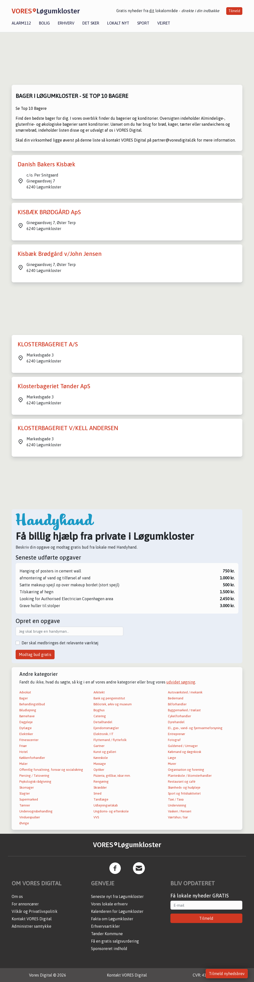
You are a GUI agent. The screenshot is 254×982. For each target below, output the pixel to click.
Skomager (26, 787)
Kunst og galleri (105, 752)
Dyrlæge (25, 728)
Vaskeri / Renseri (179, 811)
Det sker (90, 23)
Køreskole (101, 758)
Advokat (25, 692)
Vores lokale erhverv (109, 904)
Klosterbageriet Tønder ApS (54, 386)
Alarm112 (21, 23)
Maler (23, 764)
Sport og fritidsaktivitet (184, 793)
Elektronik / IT (104, 734)
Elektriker (26, 734)
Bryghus (99, 710)
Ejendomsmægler (106, 728)
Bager (23, 698)
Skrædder (100, 787)
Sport (143, 23)
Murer (172, 764)
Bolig (44, 23)
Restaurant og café (181, 781)
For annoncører (25, 904)
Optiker (99, 770)
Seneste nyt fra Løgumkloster (117, 896)
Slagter (24, 793)
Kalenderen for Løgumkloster (117, 911)
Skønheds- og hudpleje (184, 787)
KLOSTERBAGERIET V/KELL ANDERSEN (68, 428)
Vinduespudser (29, 817)
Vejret (163, 23)
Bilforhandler (177, 704)
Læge (172, 758)
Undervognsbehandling (36, 811)
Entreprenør (176, 734)
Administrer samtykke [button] (31, 926)
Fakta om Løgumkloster (112, 919)
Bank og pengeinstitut (109, 698)
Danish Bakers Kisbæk (46, 164)
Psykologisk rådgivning (35, 781)
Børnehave (27, 716)
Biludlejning (27, 710)
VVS (96, 817)
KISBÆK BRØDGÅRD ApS (49, 212)
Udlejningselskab (106, 805)
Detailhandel (103, 722)
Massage (100, 764)
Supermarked (28, 799)
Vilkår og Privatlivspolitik (35, 911)
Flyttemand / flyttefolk (110, 740)
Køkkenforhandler (32, 758)
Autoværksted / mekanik (185, 692)
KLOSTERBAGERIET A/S (48, 344)
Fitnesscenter (28, 740)
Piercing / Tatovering (34, 775)
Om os (17, 896)
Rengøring (101, 781)
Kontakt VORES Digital (32, 919)
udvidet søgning (180, 682)
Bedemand (175, 698)
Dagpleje (26, 722)
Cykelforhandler (179, 716)
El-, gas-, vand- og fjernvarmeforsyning (195, 728)
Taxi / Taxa (176, 799)
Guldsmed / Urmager (183, 746)
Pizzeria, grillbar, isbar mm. (112, 775)
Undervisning (177, 805)
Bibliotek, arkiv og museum (113, 704)
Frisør (23, 746)
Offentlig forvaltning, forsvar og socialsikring (51, 770)
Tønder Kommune (107, 933)
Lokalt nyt (118, 23)
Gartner (99, 746)
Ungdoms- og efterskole (111, 811)
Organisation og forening (186, 770)
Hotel (23, 752)
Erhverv (66, 23)
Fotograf (174, 740)
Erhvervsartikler (105, 926)
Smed (97, 793)
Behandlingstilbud (32, 704)
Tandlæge (101, 799)
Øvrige (24, 823)
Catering (100, 716)
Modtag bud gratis (35, 654)
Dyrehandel (176, 722)
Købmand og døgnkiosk (184, 752)
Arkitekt (99, 692)
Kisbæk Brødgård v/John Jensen (60, 253)
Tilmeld (234, 11)
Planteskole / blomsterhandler (190, 775)
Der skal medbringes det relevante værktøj (60, 643)
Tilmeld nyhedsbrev (227, 973)
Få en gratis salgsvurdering (115, 941)
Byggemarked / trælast (184, 710)
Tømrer (24, 805)
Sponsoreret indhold (109, 948)
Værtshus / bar (178, 817)
